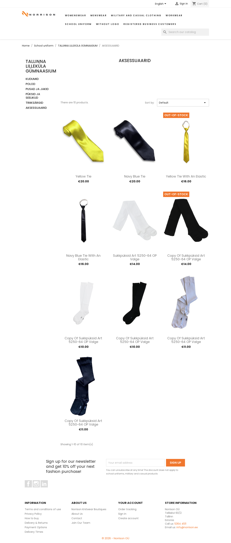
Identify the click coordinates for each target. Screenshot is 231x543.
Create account (128, 518)
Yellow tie (83, 176)
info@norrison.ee (187, 527)
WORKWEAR (174, 15)
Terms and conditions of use (43, 509)
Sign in (122, 514)
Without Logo (107, 24)
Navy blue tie (134, 176)
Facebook (32, 489)
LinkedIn (46, 489)
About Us (77, 514)
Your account (130, 503)
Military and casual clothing (136, 15)
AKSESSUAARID (36, 108)
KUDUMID (32, 79)
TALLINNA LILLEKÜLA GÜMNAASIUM (41, 66)
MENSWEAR (98, 15)
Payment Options (36, 527)
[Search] (185, 32)
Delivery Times (34, 532)
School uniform (78, 24)
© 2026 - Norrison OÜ (115, 538)
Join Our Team (80, 523)
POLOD (30, 84)
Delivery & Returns (36, 523)
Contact (76, 518)
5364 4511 (180, 524)
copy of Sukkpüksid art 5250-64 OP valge (186, 257)
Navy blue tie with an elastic (83, 257)
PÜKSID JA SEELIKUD (33, 96)
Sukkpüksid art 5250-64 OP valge (135, 257)
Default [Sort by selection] (183, 102)
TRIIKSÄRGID (34, 103)
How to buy (32, 518)
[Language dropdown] (161, 4)
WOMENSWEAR (75, 15)
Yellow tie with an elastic (186, 176)
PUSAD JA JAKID (37, 89)
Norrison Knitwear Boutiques (88, 509)
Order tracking (127, 509)
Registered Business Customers (149, 24)
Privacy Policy (33, 514)
